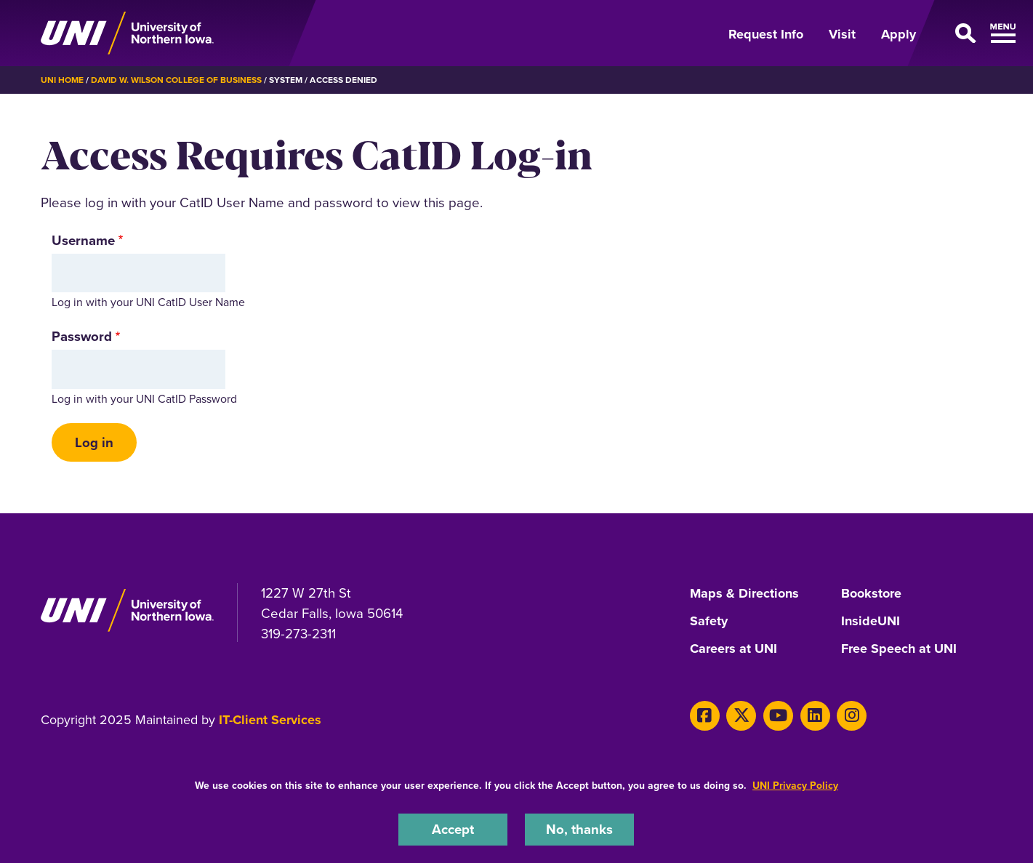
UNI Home (62, 80)
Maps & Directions (744, 594)
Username (83, 240)
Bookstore (871, 594)
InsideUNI (870, 621)
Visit (842, 34)
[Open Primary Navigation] (962, 33)
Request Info (765, 34)
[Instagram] (852, 716)
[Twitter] (741, 716)
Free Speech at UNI (899, 649)
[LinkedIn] (815, 716)
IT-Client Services (270, 719)
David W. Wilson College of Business (176, 80)
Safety (709, 621)
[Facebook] (705, 716)
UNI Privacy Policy (795, 785)
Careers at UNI (733, 649)
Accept (453, 829)
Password (82, 336)
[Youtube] (778, 716)
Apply (898, 34)
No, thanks (579, 829)
